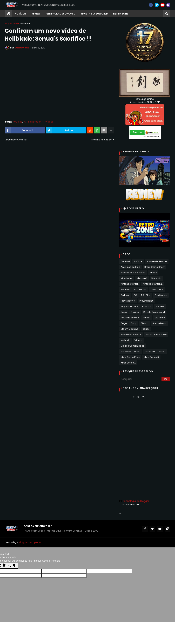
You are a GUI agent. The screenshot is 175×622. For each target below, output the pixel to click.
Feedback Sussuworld (133, 272)
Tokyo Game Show (156, 334)
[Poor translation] (12, 566)
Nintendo (156, 278)
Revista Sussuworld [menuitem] (94, 13)
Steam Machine (129, 329)
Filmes (153, 272)
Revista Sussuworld (154, 312)
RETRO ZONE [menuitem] (120, 13)
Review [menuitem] (36, 13)
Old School (157, 289)
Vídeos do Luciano (155, 351)
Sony (134, 323)
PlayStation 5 (146, 300)
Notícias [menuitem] (20, 13)
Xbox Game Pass (130, 357)
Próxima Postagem (101, 140)
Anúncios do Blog (130, 267)
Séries (146, 329)
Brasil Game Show (154, 267)
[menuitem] (8, 13)
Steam (144, 323)
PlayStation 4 (36, 121)
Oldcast (125, 295)
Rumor (146, 317)
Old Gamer (140, 289)
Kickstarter (127, 278)
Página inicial (12, 23)
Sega (124, 323)
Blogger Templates (30, 542)
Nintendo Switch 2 (153, 283)
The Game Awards (131, 334)
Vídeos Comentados (132, 345)
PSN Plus (145, 295)
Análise (138, 261)
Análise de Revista (156, 261)
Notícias (25, 23)
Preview (160, 306)
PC (25, 121)
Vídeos (49, 121)
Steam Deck (159, 323)
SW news (160, 317)
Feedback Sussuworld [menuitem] (60, 13)
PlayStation (161, 295)
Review (135, 312)
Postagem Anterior (16, 140)
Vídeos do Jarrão (130, 351)
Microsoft (142, 278)
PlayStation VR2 (129, 306)
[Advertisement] (144, 425)
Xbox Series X (128, 362)
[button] (166, 13)
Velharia (125, 340)
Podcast (146, 306)
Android (125, 261)
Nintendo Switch (130, 283)
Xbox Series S (151, 357)
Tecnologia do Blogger (134, 501)
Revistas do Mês (130, 317)
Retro (124, 312)
